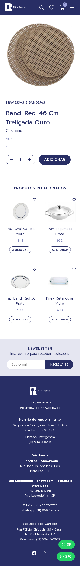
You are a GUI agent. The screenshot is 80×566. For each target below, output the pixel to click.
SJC (65, 556)
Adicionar (54, 159)
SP (66, 544)
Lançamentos (40, 402)
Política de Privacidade (40, 408)
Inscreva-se (59, 364)
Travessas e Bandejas (25, 102)
